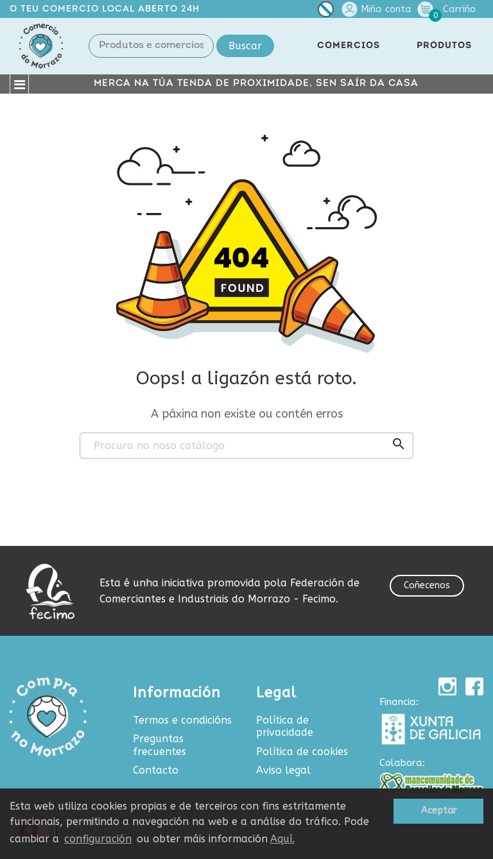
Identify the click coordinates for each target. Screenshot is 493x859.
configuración (98, 839)
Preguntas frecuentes (159, 745)
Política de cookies (302, 751)
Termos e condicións (182, 720)
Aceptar (438, 810)
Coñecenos (427, 585)
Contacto (155, 770)
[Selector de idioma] (326, 11)
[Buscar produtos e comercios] (246, 446)
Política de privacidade (284, 726)
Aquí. (282, 839)
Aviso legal (283, 770)
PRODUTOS (444, 46)
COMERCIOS (348, 46)
